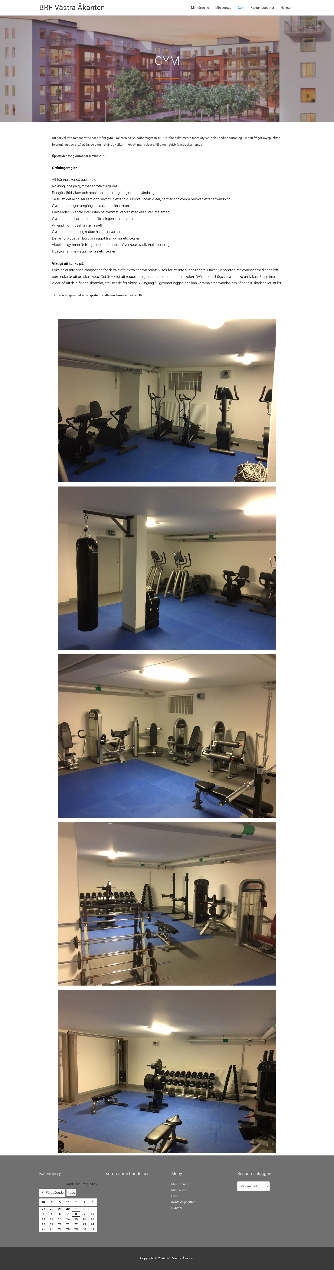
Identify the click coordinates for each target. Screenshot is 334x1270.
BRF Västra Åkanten (72, 7)
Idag (72, 1193)
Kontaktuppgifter (262, 8)
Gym (241, 8)
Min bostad (223, 8)
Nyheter (286, 8)
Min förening (200, 8)
